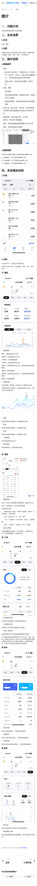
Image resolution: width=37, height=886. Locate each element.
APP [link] (11, 9)
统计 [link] (17, 9)
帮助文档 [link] (4, 9)
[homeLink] (25, 3)
